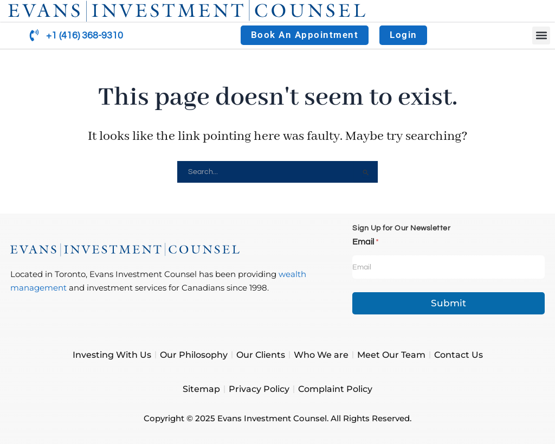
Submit (448, 303)
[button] (541, 35)
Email (365, 241)
